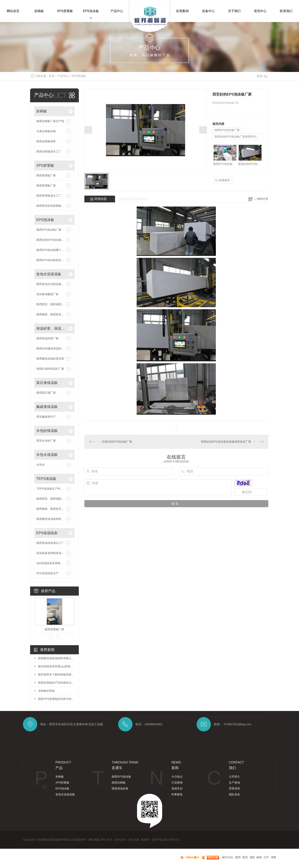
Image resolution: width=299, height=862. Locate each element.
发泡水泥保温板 (48, 274)
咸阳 (252, 857)
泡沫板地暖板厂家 (47, 294)
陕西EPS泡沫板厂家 (48, 229)
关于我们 (234, 11)
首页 (51, 75)
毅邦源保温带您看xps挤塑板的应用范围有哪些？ (56, 666)
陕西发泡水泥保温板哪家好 (53, 284)
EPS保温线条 (47, 533)
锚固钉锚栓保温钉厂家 (50, 368)
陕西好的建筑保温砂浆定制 (53, 348)
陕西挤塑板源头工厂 (48, 195)
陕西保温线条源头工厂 (50, 542)
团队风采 (234, 794)
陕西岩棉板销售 (46, 141)
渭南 (273, 857)
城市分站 (227, 857)
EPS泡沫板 (91, 11)
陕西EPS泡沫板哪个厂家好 (53, 250)
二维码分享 (261, 198)
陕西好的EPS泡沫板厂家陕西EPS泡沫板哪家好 (54, 239)
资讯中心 (260, 11)
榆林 (259, 857)
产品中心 (116, 11)
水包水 (40, 464)
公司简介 (234, 776)
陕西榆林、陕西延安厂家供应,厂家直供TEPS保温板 (54, 508)
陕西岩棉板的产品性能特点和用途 (56, 682)
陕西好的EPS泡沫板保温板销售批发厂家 (226, 441)
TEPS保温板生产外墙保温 (52, 488)
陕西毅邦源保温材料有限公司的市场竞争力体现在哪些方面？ (56, 658)
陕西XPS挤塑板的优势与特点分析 (56, 698)
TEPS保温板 (46, 479)
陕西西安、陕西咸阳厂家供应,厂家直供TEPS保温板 (54, 498)
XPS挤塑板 (65, 11)
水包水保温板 (47, 455)
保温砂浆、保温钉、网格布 (51, 328)
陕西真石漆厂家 (46, 392)
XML (103, 839)
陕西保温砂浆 (120, 788)
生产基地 (234, 782)
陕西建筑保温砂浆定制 (50, 358)
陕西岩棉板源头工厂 (48, 151)
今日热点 (177, 776)
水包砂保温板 (47, 431)
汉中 (266, 857)
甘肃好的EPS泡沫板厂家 (117, 441)
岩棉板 (39, 11)
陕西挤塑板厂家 (46, 175)
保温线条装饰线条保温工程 (53, 553)
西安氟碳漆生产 (46, 416)
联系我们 (286, 11)
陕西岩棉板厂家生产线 (50, 121)
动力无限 (134, 839)
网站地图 (94, 839)
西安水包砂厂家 (46, 440)
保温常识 (177, 788)
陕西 (238, 857)
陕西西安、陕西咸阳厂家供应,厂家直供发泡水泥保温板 (54, 304)
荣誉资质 (234, 788)
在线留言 (222, 180)
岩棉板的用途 (46, 690)
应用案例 (182, 11)
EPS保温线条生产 (47, 573)
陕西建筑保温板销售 (48, 518)
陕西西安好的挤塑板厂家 (51, 205)
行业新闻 (177, 782)
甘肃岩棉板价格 (46, 131)
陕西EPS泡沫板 (121, 776)
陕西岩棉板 (119, 782)
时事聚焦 (177, 794)
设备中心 (208, 11)
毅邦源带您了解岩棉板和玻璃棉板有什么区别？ (56, 674)
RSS (110, 839)
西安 (245, 857)
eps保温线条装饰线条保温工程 (54, 563)
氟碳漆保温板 (47, 407)
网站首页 (13, 11)
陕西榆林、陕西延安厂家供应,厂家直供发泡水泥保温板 (54, 314)
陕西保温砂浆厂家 (47, 338)
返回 (262, 76)
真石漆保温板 (47, 383)
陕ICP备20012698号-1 (166, 839)
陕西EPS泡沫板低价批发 (51, 260)
